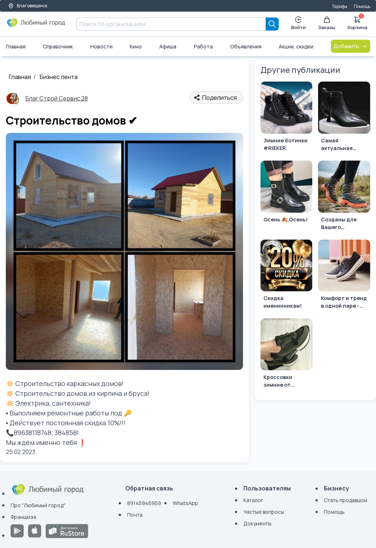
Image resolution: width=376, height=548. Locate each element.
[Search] (272, 24)
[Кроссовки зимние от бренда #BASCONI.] (287, 354)
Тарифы (339, 6)
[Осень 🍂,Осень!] (287, 197)
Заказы (326, 23)
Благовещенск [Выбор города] (27, 6)
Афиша (167, 46)
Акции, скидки (296, 46)
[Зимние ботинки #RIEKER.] (287, 118)
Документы (257, 523)
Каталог (253, 500)
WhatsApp (185, 503)
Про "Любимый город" (38, 505)
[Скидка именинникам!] (287, 276)
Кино (136, 46)
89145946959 (144, 503)
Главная (16, 46)
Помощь (362, 6)
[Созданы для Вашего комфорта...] (344, 197)
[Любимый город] (36, 25)
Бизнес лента (59, 77)
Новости (101, 46)
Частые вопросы (263, 511)
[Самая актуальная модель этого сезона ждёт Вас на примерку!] (344, 118)
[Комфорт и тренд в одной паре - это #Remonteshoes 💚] (344, 276)
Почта (134, 514)
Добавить (350, 46)
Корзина (357, 23)
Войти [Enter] (298, 23)
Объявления (246, 46)
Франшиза (23, 516)
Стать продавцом (345, 500)
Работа (203, 46)
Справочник (58, 46)
